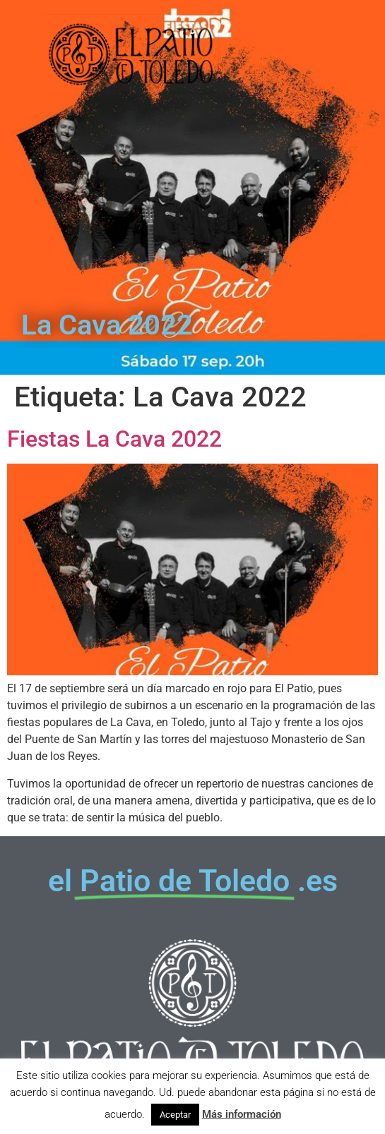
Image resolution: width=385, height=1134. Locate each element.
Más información (241, 1114)
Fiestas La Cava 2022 (114, 439)
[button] (327, 127)
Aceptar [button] (175, 1114)
